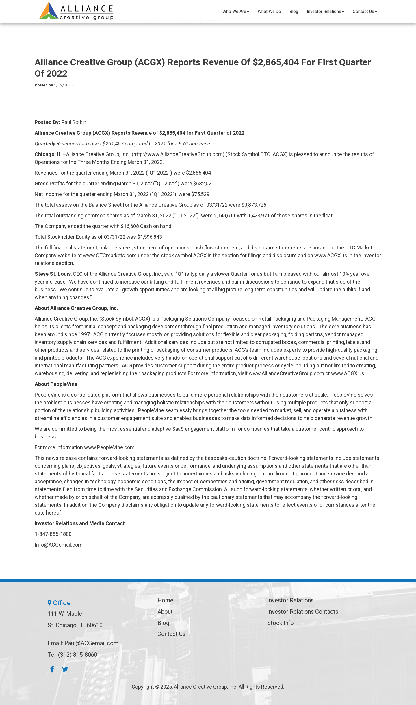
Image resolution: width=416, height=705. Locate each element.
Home (165, 600)
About (165, 611)
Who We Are (235, 11)
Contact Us (365, 11)
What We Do (269, 11)
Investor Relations (325, 11)
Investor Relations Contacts (302, 611)
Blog (294, 11)
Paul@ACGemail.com (91, 643)
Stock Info (280, 622)
